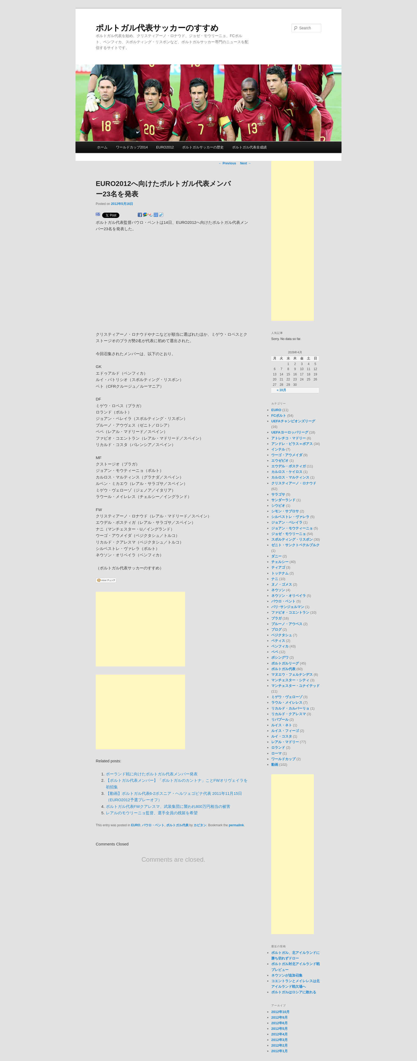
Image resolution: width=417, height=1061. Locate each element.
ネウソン (278, 590)
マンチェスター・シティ (290, 680)
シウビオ (278, 506)
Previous (227, 163)
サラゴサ (278, 494)
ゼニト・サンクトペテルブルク (295, 545)
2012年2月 (279, 1045)
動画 (274, 765)
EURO (135, 825)
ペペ (274, 652)
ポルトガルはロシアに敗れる (293, 992)
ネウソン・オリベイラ (288, 596)
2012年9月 (279, 1017)
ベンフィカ (280, 646)
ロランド (278, 748)
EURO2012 (165, 147)
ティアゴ (278, 567)
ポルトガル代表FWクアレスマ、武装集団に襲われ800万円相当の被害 (168, 806)
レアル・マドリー (285, 742)
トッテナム (280, 573)
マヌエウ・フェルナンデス (292, 675)
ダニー (276, 556)
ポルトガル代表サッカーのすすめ (157, 27)
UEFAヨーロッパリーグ (289, 432)
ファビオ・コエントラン (290, 612)
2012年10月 (280, 1012)
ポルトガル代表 (177, 825)
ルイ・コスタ (281, 736)
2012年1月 (279, 1051)
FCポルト (278, 416)
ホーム (102, 147)
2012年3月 (279, 1040)
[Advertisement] (140, 629)
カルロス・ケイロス (286, 472)
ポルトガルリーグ (285, 663)
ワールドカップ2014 (132, 147)
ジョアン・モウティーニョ (292, 528)
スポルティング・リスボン (292, 539)
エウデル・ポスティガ (288, 466)
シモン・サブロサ (285, 511)
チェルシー (280, 562)
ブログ (276, 629)
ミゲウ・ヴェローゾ (286, 697)
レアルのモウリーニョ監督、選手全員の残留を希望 (152, 813)
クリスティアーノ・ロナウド (293, 483)
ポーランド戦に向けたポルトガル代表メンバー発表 (152, 774)
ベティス (278, 641)
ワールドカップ (283, 759)
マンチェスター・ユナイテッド (295, 686)
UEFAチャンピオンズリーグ (293, 421)
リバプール (280, 720)
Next (245, 163)
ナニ (274, 579)
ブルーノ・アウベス (286, 624)
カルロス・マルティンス (290, 477)
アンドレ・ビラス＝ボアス (292, 444)
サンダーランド (283, 500)
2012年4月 (279, 1034)
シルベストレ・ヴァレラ (290, 517)
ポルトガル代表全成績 (249, 147)
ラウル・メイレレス (286, 702)
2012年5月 (279, 1029)
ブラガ (276, 618)
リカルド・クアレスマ (288, 714)
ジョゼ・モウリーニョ (288, 534)
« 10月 (281, 390)
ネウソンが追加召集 (286, 975)
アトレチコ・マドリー (288, 438)
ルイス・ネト (281, 725)
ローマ (276, 753)
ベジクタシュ (281, 635)
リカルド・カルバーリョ (290, 708)
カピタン (200, 825)
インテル (278, 449)
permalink (236, 825)
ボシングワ (280, 657)
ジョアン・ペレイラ (286, 522)
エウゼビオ (280, 461)
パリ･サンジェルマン (287, 607)
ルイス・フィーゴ (285, 731)
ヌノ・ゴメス (281, 584)
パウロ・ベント (153, 825)
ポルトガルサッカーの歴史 (203, 147)
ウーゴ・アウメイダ (286, 455)
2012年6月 (279, 1023)
